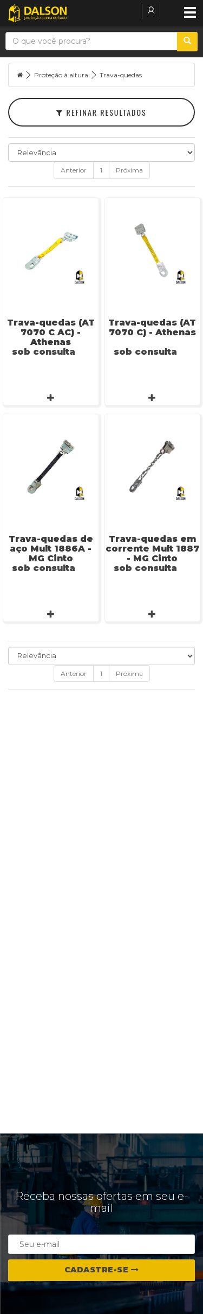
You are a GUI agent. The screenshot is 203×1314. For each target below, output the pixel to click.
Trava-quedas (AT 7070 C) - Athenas (152, 327)
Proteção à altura (61, 75)
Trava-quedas (121, 75)
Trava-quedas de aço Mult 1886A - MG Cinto (51, 548)
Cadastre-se (101, 1270)
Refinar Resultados (101, 112)
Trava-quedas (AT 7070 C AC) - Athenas (51, 332)
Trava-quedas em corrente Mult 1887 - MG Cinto (152, 548)
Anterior (74, 170)
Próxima (129, 170)
